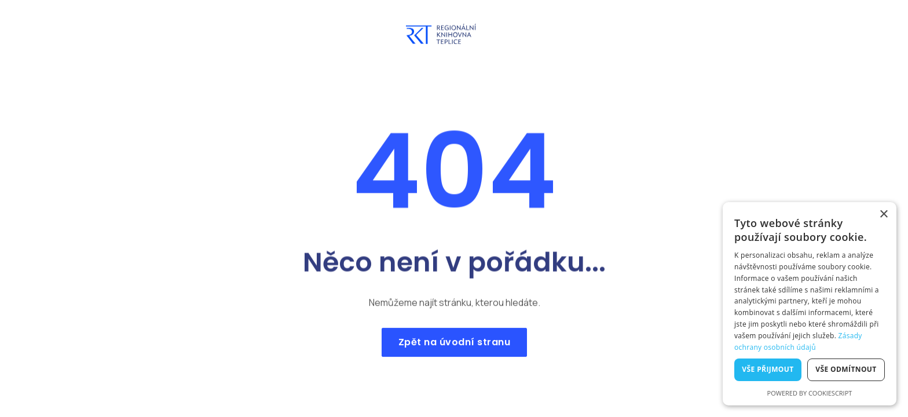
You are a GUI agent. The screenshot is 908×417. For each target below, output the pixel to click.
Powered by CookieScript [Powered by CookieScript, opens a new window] (809, 393)
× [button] (883, 214)
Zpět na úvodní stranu (454, 345)
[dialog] (809, 303)
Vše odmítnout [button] (845, 369)
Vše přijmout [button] (767, 369)
